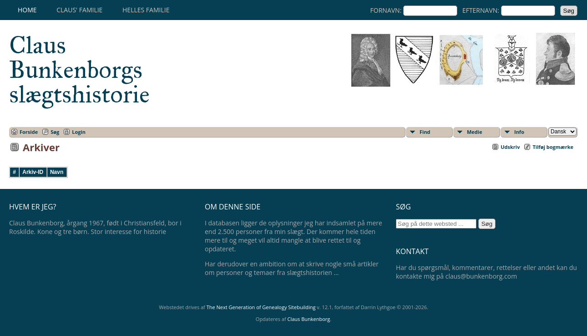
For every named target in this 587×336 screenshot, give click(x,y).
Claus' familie (79, 9)
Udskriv (510, 146)
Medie (474, 131)
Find (425, 131)
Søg (55, 131)
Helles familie (145, 9)
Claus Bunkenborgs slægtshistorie (79, 69)
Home (27, 9)
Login (79, 131)
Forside (29, 131)
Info (519, 131)
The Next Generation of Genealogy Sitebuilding (261, 307)
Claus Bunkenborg (309, 319)
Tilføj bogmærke (552, 146)
